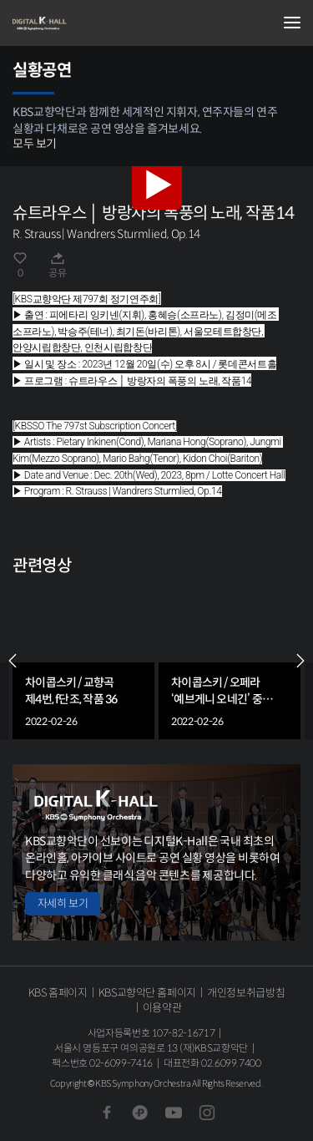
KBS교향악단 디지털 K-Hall (96, 23)
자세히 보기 (63, 903)
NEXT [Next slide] (300, 660)
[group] (83, 661)
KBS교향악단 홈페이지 (147, 992)
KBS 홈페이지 (58, 992)
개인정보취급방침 (246, 992)
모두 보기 (35, 143)
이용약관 (162, 1007)
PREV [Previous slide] (12, 660)
